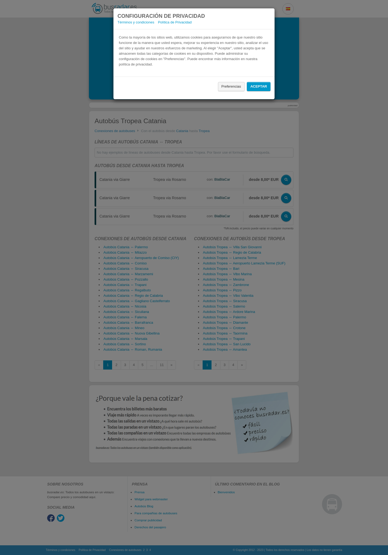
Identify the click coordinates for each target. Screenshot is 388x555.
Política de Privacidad (175, 22)
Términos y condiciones (135, 22)
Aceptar (258, 86)
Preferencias (231, 86)
